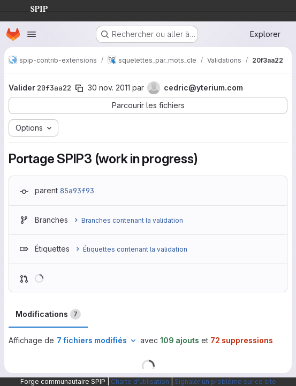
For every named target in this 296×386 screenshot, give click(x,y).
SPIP (30, 7)
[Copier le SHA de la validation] (79, 88)
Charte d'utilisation (140, 381)
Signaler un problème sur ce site (225, 381)
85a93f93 (77, 190)
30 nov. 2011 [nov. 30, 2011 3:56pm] (109, 87)
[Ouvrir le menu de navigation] (31, 34)
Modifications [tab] (48, 314)
